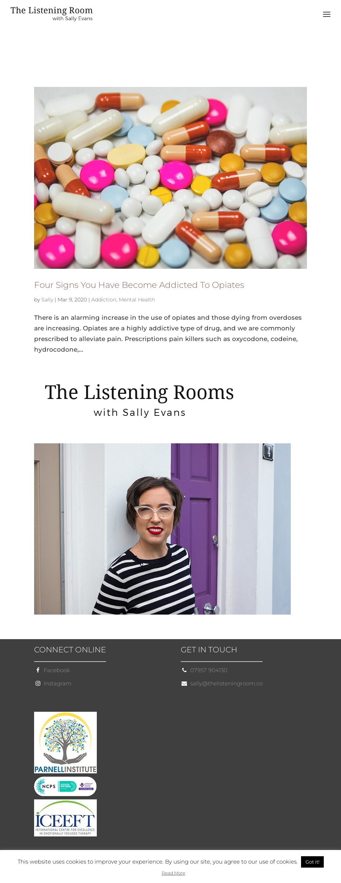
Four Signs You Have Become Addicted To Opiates (139, 285)
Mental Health (137, 299)
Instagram (58, 683)
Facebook (57, 670)
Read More (173, 873)
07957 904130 (208, 670)
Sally (47, 299)
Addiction (103, 299)
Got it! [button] (312, 862)
